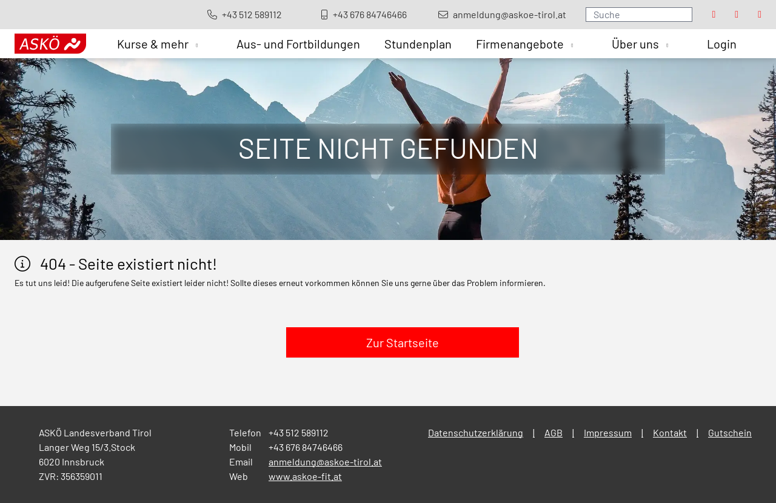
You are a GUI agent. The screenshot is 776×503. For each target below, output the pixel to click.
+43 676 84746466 (306, 447)
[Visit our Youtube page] (759, 14)
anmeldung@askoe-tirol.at (325, 461)
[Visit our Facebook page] (713, 14)
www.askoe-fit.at (305, 476)
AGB (553, 432)
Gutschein (730, 432)
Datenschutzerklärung (475, 432)
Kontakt (670, 432)
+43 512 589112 (299, 432)
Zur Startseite (402, 342)
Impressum (608, 432)
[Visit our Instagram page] (736, 14)
